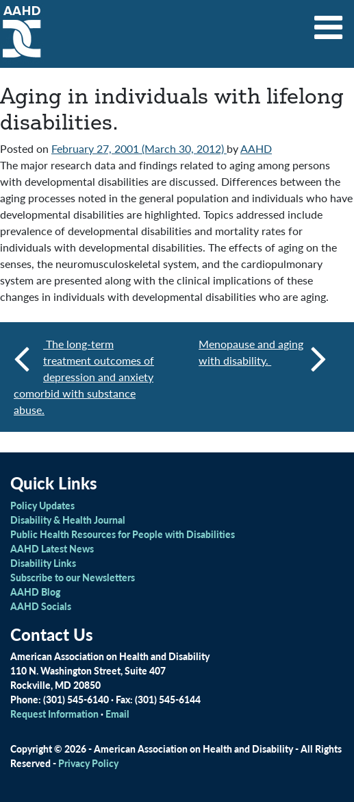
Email (117, 713)
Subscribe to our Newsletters (72, 577)
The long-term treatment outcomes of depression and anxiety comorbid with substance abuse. (84, 376)
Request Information (54, 713)
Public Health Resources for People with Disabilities (122, 534)
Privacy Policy (88, 763)
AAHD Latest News (52, 548)
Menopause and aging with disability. (263, 358)
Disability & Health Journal (67, 519)
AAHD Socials (40, 606)
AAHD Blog (35, 591)
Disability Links (43, 563)
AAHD (256, 148)
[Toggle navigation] (328, 22)
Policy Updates (42, 505)
